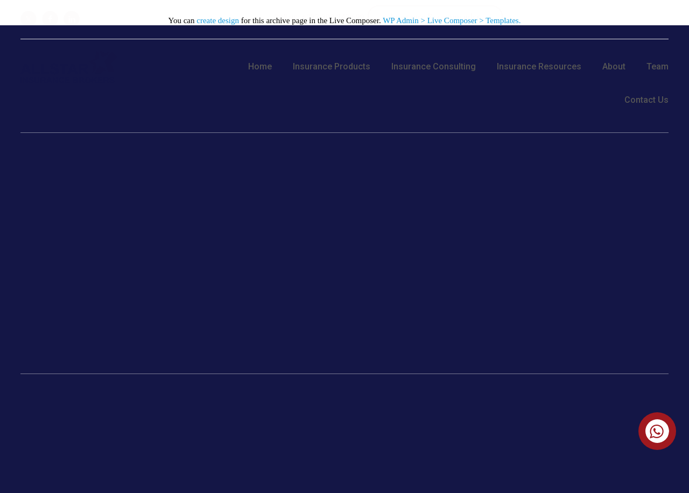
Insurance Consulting (433, 66)
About (613, 66)
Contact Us (646, 100)
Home (260, 66)
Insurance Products (331, 66)
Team (657, 66)
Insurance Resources (539, 66)
